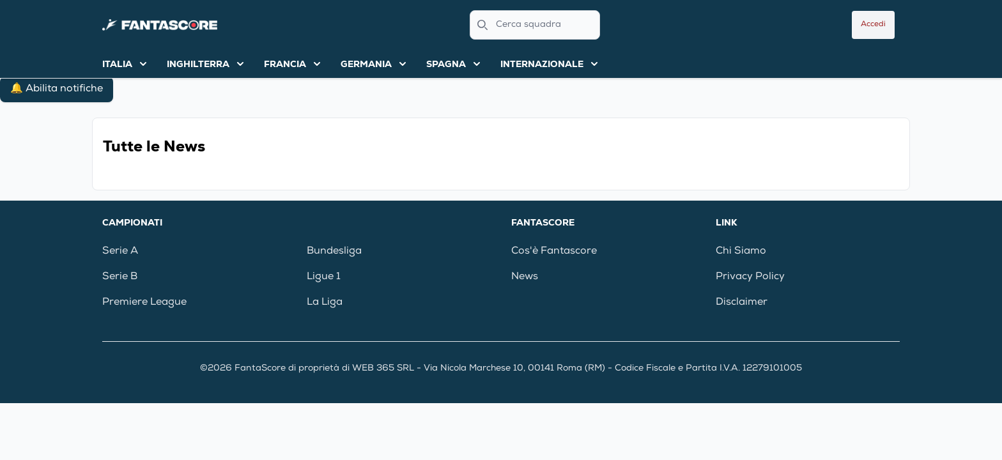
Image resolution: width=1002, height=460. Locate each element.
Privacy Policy (750, 277)
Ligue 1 (324, 277)
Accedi (873, 25)
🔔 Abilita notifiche (56, 89)
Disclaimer (741, 303)
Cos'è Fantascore (554, 252)
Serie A (120, 252)
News (524, 277)
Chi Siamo (741, 252)
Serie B (119, 277)
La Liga (325, 303)
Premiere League (144, 303)
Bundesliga (334, 252)
